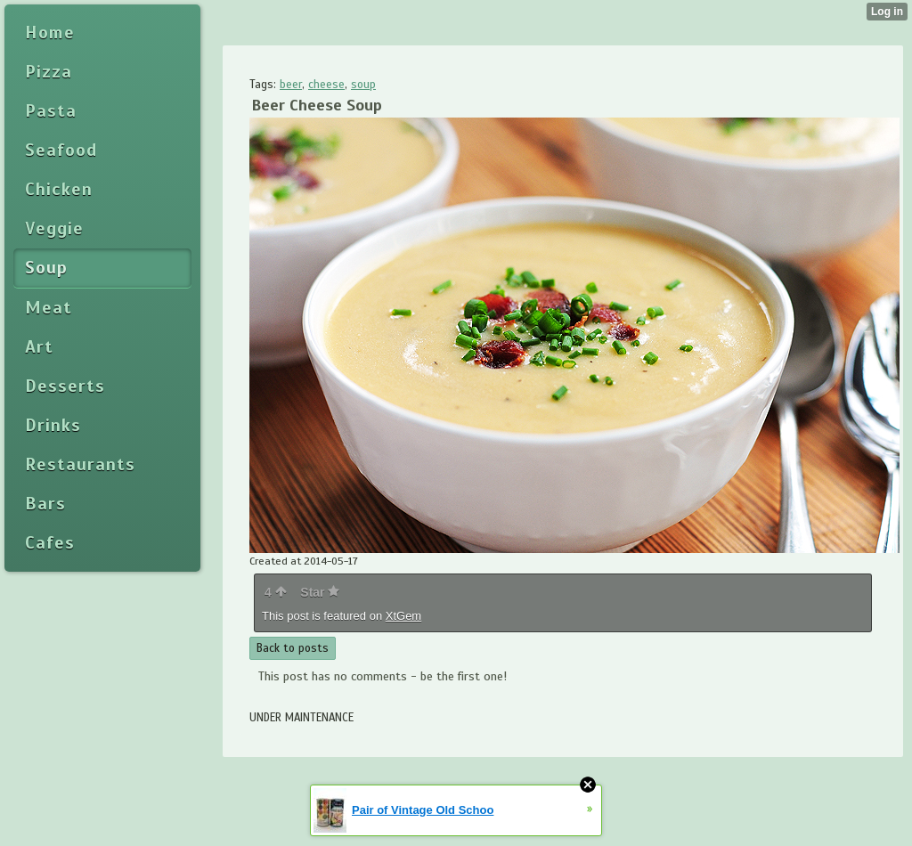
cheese (326, 84)
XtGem (403, 615)
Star (319, 592)
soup (363, 84)
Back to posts (292, 648)
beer (291, 84)
